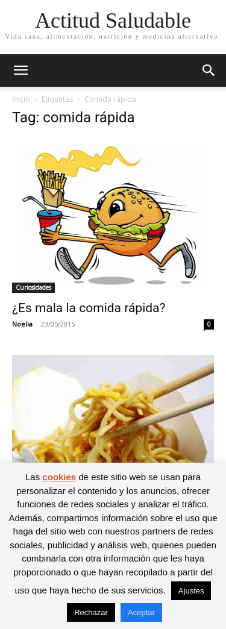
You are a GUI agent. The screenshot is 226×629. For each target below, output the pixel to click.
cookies (59, 477)
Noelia (22, 323)
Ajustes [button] (191, 590)
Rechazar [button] (91, 612)
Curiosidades (33, 287)
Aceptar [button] (141, 612)
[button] (20, 70)
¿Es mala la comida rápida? (88, 308)
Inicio (21, 99)
